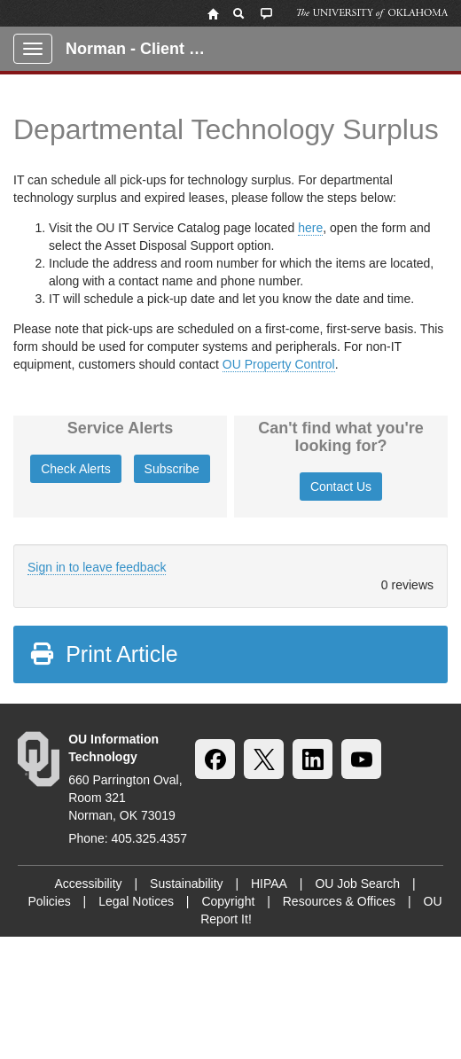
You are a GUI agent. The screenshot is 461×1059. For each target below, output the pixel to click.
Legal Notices (136, 901)
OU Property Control (279, 364)
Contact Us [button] (340, 486)
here (310, 228)
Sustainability (186, 883)
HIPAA (269, 883)
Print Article (103, 654)
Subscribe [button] (172, 469)
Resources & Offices (339, 901)
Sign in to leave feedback (96, 567)
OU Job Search (357, 883)
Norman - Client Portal (143, 49)
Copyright (227, 901)
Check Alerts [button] (76, 469)
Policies (48, 901)
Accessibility (87, 883)
